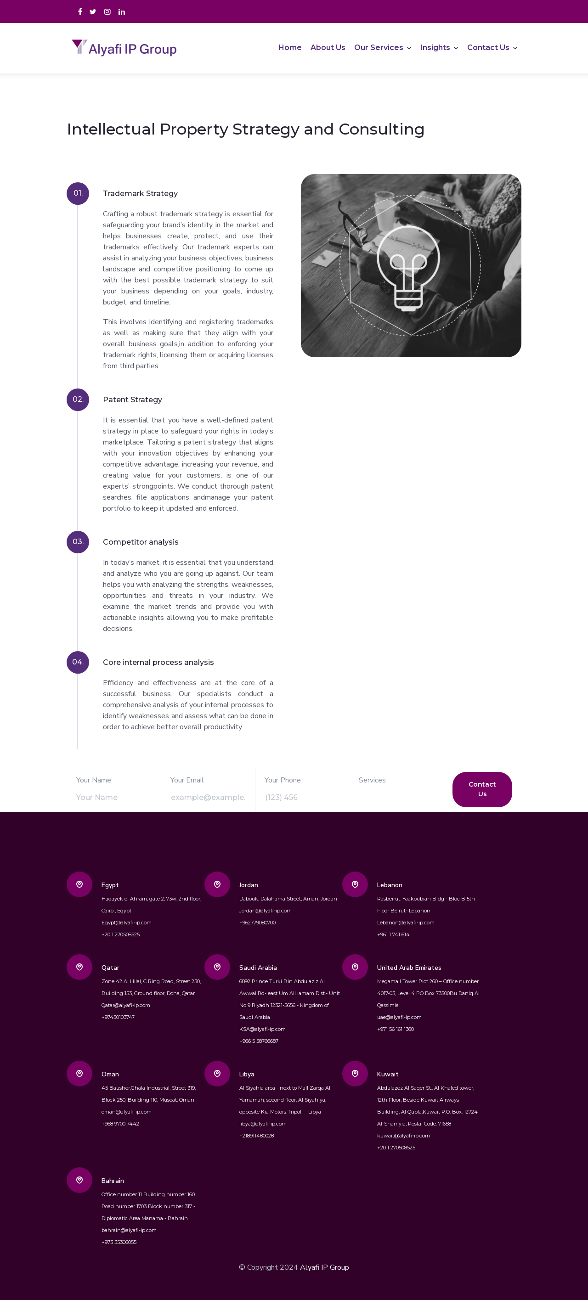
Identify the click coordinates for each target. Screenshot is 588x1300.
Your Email (187, 780)
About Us (328, 47)
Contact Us (488, 47)
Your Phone (283, 780)
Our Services (378, 47)
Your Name (93, 780)
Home (290, 47)
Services (372, 780)
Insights (435, 47)
